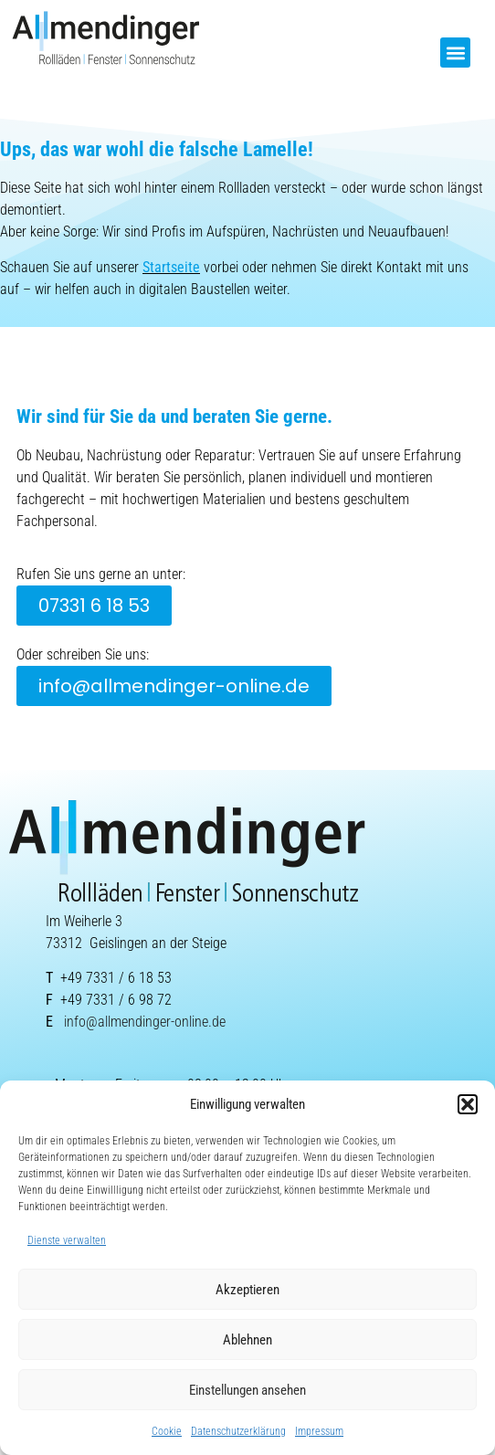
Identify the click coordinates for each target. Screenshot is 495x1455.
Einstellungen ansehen (247, 1390)
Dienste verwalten (66, 1240)
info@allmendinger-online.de (145, 1021)
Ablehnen (247, 1340)
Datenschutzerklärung (238, 1431)
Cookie (167, 1431)
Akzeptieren (247, 1289)
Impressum (319, 1431)
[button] (467, 1104)
